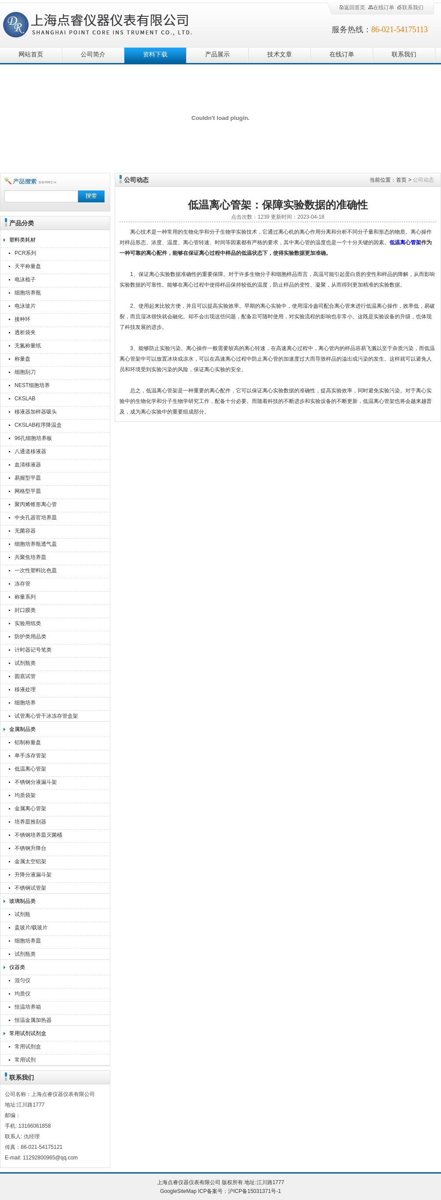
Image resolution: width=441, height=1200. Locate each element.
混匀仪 (22, 980)
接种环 (22, 319)
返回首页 (352, 7)
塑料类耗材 (22, 240)
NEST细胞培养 (32, 385)
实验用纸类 (28, 623)
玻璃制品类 (22, 901)
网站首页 (31, 54)
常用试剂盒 (28, 1046)
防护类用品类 (30, 637)
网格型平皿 (28, 491)
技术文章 (279, 54)
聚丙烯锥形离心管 (36, 504)
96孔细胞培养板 (33, 438)
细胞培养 (25, 703)
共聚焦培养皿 (30, 557)
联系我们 (410, 7)
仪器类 (17, 967)
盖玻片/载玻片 (31, 927)
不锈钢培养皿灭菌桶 (38, 835)
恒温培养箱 (28, 1007)
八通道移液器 (30, 451)
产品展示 (217, 54)
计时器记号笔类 (33, 650)
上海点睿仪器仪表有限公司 (104, 23)
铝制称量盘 (28, 742)
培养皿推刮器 (30, 822)
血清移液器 (28, 465)
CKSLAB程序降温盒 (38, 425)
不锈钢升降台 (30, 848)
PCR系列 (25, 253)
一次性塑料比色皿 (36, 570)
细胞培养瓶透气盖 (36, 544)
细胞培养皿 (28, 941)
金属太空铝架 (30, 861)
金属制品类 (22, 729)
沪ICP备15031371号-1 (254, 1191)
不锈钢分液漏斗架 (36, 782)
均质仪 (22, 994)
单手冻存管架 (30, 756)
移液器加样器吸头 (36, 412)
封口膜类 (25, 610)
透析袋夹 (25, 332)
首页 (401, 180)
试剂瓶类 (25, 663)
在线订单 (381, 7)
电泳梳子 (25, 279)
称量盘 (22, 359)
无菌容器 (25, 531)
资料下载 (155, 54)
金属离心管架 (30, 808)
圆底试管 (25, 676)
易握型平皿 (28, 478)
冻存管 (22, 584)
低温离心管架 (30, 769)
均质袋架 (25, 795)
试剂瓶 (22, 914)
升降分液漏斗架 (33, 875)
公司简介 (93, 54)
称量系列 (25, 597)
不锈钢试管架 (30, 888)
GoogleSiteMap (178, 1191)
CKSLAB (25, 398)
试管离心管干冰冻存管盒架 (46, 716)
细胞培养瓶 (28, 293)
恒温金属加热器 (33, 1020)
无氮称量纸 (28, 346)
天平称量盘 (28, 266)
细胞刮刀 (25, 372)
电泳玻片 (25, 306)
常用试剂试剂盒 (27, 1033)
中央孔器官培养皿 (36, 517)
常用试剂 (25, 1060)
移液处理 (25, 689)
